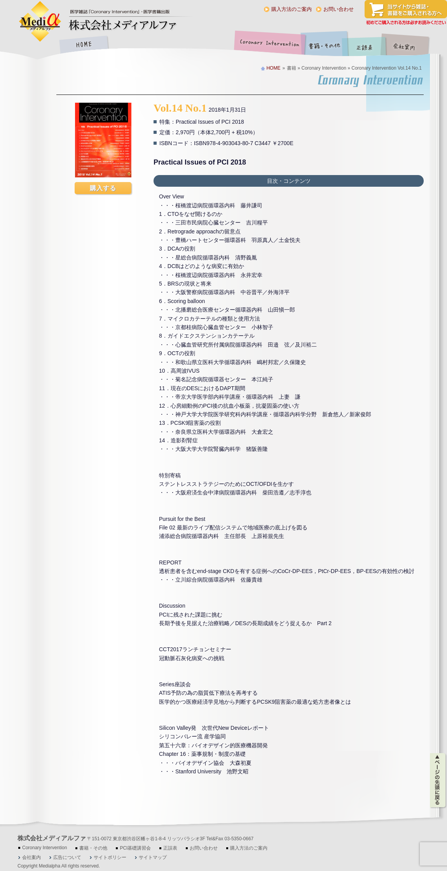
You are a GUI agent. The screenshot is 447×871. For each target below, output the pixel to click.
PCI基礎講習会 (135, 848)
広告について (67, 857)
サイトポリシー (110, 857)
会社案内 (410, 45)
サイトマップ (153, 857)
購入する (103, 188)
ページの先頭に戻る (438, 780)
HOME (83, 45)
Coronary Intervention (268, 45)
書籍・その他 (324, 45)
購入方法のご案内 (291, 9)
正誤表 (365, 45)
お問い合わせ (338, 9)
